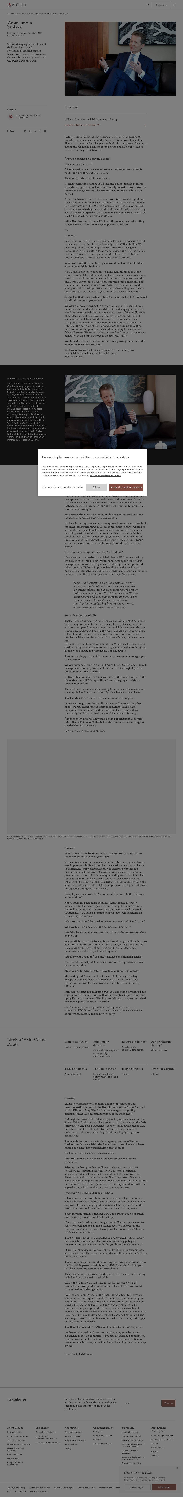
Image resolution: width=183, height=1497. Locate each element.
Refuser (96, 487)
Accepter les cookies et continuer (126, 487)
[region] (92, 472)
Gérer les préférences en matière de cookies (62, 487)
